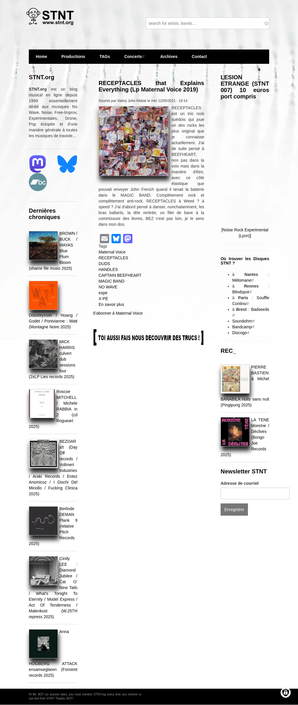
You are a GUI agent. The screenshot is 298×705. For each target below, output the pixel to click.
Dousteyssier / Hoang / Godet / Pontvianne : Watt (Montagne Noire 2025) (53, 321)
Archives (169, 59)
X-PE (103, 298)
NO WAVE (108, 287)
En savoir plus (111, 304)
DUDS (104, 263)
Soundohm (244, 321)
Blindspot (242, 292)
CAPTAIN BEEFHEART (120, 275)
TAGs (105, 59)
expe (103, 292)
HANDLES (108, 269)
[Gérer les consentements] (286, 693)
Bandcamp (244, 327)
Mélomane (243, 280)
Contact (199, 56)
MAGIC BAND (112, 281)
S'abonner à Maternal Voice (118, 313)
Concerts (135, 56)
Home (41, 56)
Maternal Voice (112, 252)
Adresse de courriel (240, 483)
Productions (73, 56)
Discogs (241, 332)
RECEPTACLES (113, 257)
